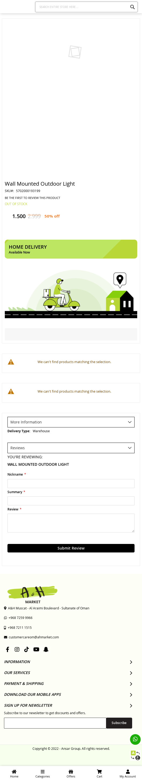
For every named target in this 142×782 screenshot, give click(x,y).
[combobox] (86, 7)
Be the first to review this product (32, 198)
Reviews (17, 447)
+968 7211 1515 (18, 627)
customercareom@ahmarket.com (31, 637)
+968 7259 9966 (18, 617)
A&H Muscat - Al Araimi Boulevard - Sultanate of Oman (46, 608)
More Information (26, 422)
